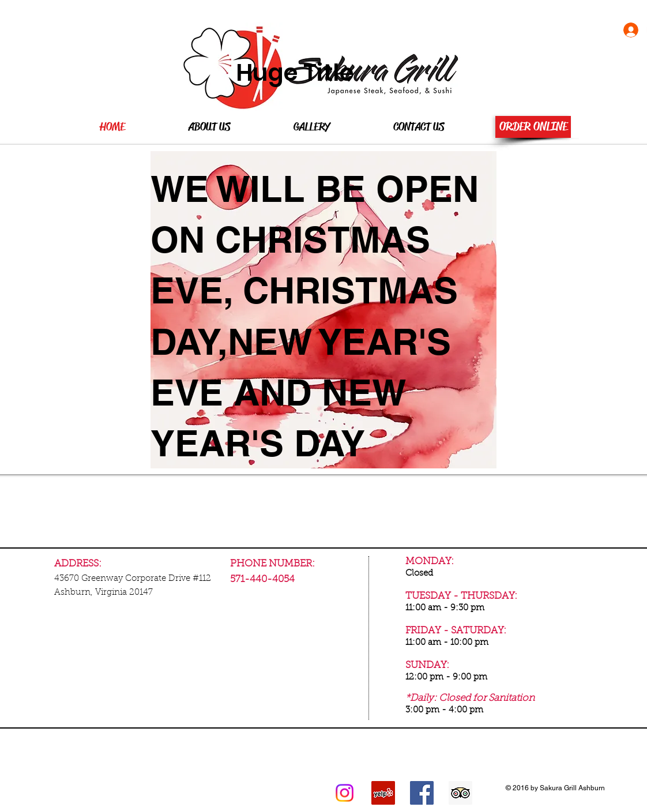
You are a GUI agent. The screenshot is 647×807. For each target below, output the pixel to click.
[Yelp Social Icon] (383, 793)
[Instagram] (344, 793)
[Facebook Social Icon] (422, 793)
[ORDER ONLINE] (533, 127)
